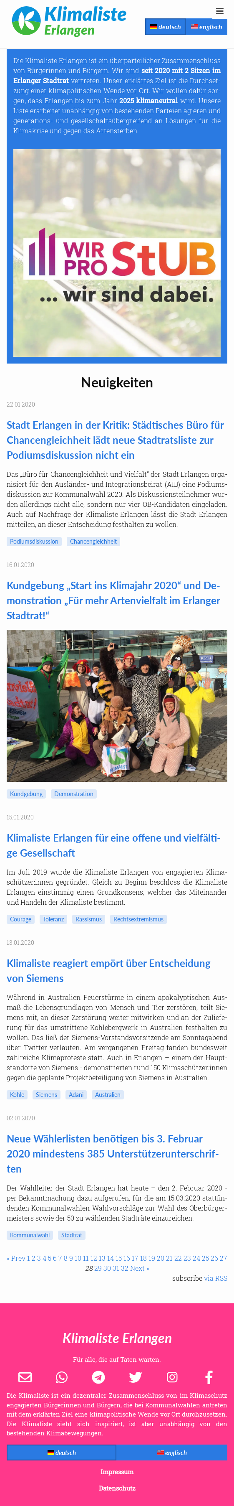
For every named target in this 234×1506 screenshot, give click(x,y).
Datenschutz (117, 1488)
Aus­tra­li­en (108, 1094)
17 (135, 1258)
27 (223, 1258)
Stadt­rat (71, 1235)
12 (94, 1258)
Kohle (17, 1094)
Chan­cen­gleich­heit (93, 541)
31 (116, 1268)
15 (119, 1258)
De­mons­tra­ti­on (73, 793)
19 (151, 1258)
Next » (139, 1268)
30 (107, 1268)
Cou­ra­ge (20, 919)
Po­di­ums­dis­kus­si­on (34, 541)
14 (110, 1258)
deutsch (165, 27)
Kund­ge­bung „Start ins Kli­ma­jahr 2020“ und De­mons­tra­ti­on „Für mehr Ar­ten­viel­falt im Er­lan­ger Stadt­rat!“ (113, 600)
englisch (206, 27)
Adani (76, 1094)
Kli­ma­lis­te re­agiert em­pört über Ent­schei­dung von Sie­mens (109, 970)
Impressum (117, 1472)
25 (205, 1258)
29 (98, 1268)
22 (178, 1258)
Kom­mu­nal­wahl (30, 1235)
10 (78, 1258)
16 (126, 1258)
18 (143, 1258)
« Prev (16, 1258)
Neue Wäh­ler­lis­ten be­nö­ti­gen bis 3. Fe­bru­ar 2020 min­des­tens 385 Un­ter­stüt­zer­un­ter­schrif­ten (113, 1153)
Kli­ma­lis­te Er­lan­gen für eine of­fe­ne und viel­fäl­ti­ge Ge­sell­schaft (114, 845)
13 (102, 1258)
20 (160, 1258)
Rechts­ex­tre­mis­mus (138, 919)
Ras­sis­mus (88, 919)
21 (169, 1258)
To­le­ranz (53, 919)
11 (86, 1258)
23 (187, 1258)
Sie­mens (46, 1094)
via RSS (215, 1278)
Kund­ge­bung (26, 793)
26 (214, 1258)
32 (124, 1268)
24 (196, 1258)
